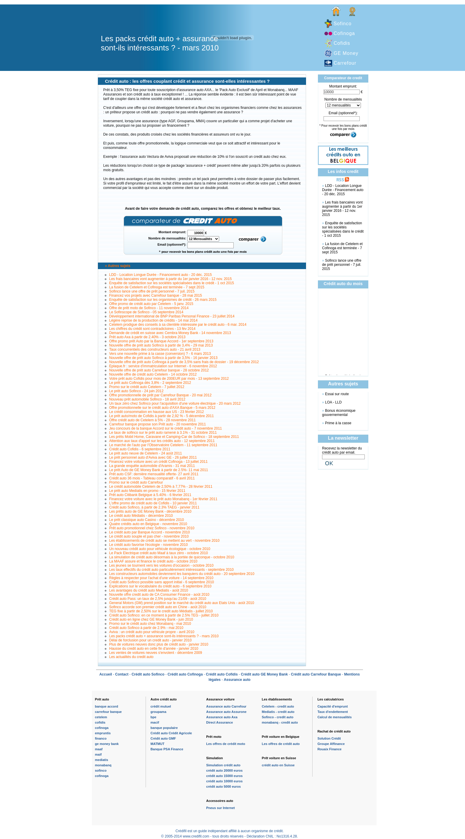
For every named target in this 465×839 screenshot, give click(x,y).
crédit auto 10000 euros (224, 781)
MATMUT (158, 744)
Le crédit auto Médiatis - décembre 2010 (141, 516)
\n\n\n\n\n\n (343, 105)
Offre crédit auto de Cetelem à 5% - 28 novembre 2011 (152, 420)
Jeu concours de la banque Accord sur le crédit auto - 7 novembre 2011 (165, 428)
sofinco (100, 770)
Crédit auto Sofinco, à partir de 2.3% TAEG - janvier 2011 (154, 507)
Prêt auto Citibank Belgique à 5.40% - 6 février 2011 (150, 495)
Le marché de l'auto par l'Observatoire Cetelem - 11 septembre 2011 (163, 445)
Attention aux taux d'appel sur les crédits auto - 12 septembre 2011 (162, 441)
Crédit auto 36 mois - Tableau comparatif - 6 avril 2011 (152, 478)
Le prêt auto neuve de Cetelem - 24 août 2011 (145, 453)
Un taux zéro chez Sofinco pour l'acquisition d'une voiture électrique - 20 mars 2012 (175, 403)
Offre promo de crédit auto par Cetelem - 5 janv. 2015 (151, 304)
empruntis (103, 733)
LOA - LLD (333, 402)
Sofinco (342, 23)
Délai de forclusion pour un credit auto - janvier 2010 (150, 640)
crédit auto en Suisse (278, 765)
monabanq (103, 765)
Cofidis (342, 43)
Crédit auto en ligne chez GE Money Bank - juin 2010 (151, 619)
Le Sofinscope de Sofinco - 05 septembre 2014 (146, 312)
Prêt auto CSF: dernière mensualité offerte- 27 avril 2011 (153, 474)
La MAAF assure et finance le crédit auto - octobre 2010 (153, 561)
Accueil (105, 674)
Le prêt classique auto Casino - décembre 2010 (146, 520)
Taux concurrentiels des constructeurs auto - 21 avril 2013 (154, 349)
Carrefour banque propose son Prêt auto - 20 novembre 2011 (157, 424)
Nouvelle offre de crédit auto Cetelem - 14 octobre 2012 (153, 374)
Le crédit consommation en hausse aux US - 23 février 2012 (156, 412)
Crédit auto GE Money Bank (264, 674)
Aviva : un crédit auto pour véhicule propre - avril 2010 (151, 632)
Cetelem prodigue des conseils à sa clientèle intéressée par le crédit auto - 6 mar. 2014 (177, 324)
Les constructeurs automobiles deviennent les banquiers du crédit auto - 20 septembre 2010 (181, 574)
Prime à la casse (338, 423)
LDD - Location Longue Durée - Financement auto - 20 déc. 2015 (160, 275)
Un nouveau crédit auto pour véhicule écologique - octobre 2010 (159, 549)
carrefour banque (108, 712)
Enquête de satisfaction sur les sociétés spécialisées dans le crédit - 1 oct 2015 (171, 283)
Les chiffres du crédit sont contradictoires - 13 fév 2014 (152, 329)
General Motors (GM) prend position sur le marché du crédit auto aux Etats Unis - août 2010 (181, 603)
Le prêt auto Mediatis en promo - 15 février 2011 (147, 491)
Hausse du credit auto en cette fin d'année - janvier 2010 (153, 648)
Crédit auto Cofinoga (185, 674)
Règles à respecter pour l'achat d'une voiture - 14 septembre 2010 (161, 578)
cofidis (100, 722)
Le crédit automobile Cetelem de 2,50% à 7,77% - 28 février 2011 (160, 486)
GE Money (346, 53)
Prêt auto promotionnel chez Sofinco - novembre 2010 (152, 528)
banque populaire (164, 728)
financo (100, 738)
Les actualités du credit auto (131, 657)
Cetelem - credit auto (278, 706)
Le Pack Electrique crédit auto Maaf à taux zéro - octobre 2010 (158, 553)
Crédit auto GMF (163, 738)
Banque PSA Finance (167, 749)
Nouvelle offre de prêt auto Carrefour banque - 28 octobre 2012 (159, 370)
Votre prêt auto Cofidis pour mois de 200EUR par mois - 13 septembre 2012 (169, 378)
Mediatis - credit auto (278, 712)
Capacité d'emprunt (332, 706)
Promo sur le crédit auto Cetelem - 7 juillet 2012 (146, 387)
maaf (99, 749)
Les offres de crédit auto (281, 744)
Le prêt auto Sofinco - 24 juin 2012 (136, 391)
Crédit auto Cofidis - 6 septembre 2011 (139, 449)
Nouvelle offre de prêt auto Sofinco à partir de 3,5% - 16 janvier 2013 (163, 358)
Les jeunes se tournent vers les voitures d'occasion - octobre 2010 (161, 565)
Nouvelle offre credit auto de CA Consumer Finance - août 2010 (159, 594)
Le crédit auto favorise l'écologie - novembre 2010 (148, 545)
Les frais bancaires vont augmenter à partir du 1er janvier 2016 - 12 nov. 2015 (170, 279)
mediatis (101, 760)
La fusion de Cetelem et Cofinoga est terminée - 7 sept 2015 (156, 287)
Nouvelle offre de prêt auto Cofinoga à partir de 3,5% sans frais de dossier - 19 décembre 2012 (184, 362)
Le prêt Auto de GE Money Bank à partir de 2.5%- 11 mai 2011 (158, 470)
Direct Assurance (219, 722)
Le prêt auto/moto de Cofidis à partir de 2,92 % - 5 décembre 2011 (161, 416)
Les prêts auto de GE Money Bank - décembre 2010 (150, 511)
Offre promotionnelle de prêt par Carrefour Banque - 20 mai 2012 (160, 395)
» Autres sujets (117, 266)
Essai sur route (337, 394)
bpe (154, 717)
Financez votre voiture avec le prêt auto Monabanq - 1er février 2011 (163, 499)
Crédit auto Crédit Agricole (171, 733)
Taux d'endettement (332, 712)
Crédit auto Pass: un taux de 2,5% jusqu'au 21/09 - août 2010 (157, 599)
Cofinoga (344, 33)
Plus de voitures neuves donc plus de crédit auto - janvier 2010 (158, 644)
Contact (121, 674)
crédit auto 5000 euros (223, 786)
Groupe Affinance (331, 744)
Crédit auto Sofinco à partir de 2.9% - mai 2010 (146, 628)
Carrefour (345, 63)
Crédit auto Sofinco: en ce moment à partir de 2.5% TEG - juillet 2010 (164, 615)
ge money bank (107, 744)
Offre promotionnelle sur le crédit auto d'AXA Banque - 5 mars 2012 (162, 408)
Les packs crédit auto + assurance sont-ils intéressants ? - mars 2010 (164, 636)
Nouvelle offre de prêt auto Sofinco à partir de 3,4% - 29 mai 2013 (161, 345)
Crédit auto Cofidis (222, 674)
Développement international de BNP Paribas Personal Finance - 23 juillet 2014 (172, 316)
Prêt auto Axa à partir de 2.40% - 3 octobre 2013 (147, 337)
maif (98, 754)
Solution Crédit (329, 738)
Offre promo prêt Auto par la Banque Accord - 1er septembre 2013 (161, 341)
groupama (158, 712)
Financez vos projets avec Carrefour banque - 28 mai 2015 (155, 295)
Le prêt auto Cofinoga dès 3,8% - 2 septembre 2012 (150, 383)
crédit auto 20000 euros (224, 770)
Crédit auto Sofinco (148, 674)
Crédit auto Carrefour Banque (316, 674)
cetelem (101, 717)
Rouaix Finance (329, 749)
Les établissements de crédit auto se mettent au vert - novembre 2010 (164, 540)
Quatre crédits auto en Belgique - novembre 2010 (148, 524)
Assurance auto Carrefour (226, 706)
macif (155, 722)
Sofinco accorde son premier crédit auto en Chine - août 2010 (157, 607)
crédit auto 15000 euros (224, 776)
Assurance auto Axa (221, 717)
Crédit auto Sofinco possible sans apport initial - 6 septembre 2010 (161, 582)
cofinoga (102, 728)
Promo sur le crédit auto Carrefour (136, 482)
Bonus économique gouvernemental (339, 413)
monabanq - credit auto (280, 722)
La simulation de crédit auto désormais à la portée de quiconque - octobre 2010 (171, 557)
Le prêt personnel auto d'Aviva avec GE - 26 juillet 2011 (153, 457)
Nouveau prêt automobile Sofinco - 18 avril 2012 (147, 399)
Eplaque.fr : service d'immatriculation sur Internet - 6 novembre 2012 (163, 366)
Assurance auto (237, 680)
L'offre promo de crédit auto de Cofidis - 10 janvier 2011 (153, 503)
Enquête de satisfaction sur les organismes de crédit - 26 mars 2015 (162, 300)
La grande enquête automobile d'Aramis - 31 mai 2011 (152, 466)
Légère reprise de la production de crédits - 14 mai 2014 (153, 320)
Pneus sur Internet (220, 808)
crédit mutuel (161, 706)
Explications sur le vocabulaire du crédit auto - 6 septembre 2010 (160, 586)
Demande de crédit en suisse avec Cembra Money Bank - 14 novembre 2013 (170, 333)
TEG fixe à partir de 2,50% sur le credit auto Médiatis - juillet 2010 (161, 611)
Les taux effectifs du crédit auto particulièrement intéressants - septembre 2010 (171, 570)
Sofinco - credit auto (277, 717)
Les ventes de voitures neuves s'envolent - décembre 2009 (155, 653)
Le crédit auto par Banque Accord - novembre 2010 (149, 532)
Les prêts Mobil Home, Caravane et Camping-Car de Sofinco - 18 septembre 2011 (174, 437)
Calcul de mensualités (334, 717)
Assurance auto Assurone (226, 712)
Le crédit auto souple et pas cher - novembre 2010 (149, 536)
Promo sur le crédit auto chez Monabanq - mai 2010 (150, 624)
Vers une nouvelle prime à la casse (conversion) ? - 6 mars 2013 (160, 354)
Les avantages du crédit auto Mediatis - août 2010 (148, 590)
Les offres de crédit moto (225, 744)
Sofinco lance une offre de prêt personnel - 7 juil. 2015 (152, 291)
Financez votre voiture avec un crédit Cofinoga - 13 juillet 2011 (158, 462)
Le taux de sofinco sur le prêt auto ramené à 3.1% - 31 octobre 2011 (163, 432)
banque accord (106, 706)
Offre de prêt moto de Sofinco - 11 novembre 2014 (149, 308)
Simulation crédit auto (223, 765)
